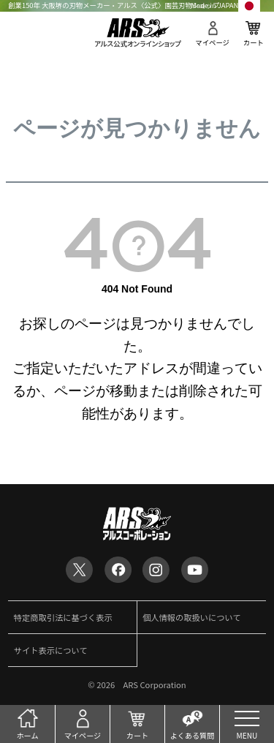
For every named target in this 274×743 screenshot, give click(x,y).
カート (253, 42)
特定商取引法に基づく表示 (63, 617)
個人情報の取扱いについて (191, 617)
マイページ (212, 42)
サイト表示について (51, 650)
